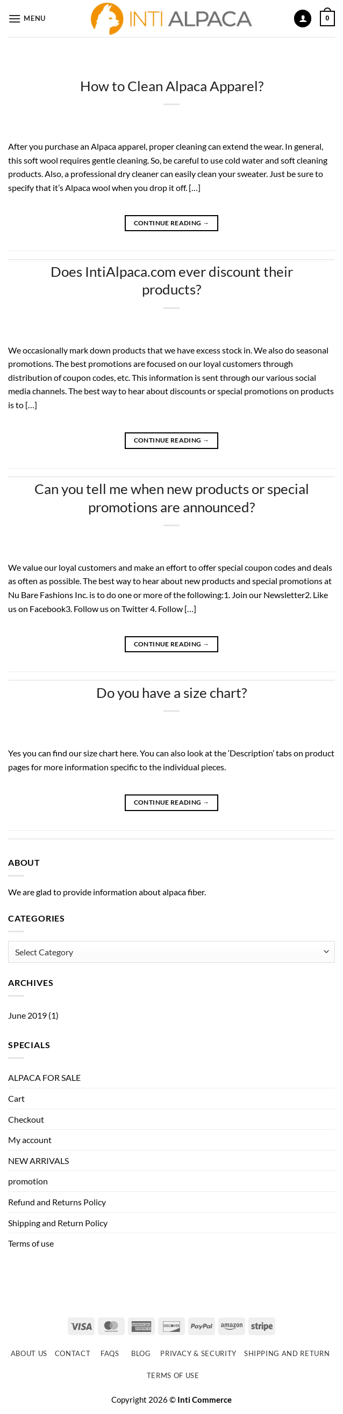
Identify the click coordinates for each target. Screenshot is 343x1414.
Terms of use (31, 1243)
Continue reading (172, 223)
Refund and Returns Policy (57, 1202)
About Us (29, 1353)
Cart (16, 1098)
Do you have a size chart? (171, 692)
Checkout (26, 1119)
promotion (28, 1181)
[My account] (302, 18)
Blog (141, 1353)
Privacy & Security (198, 1353)
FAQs (110, 1353)
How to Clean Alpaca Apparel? (171, 86)
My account (30, 1140)
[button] (27, 18)
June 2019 (27, 1015)
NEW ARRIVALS (38, 1160)
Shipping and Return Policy (58, 1223)
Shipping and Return (287, 1353)
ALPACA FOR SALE (44, 1077)
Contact (73, 1353)
